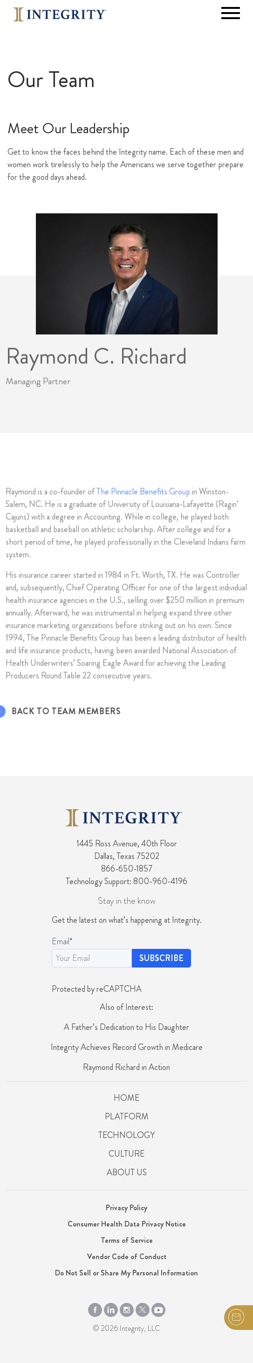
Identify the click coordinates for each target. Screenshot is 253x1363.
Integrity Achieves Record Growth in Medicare (127, 1047)
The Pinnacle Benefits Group (143, 503)
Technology (126, 1135)
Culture (126, 1154)
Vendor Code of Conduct (126, 1256)
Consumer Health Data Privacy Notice (127, 1224)
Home (126, 1098)
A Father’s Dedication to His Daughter (126, 1027)
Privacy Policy (126, 1207)
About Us (127, 1172)
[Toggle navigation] (230, 13)
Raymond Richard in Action (126, 1067)
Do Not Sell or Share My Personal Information (126, 1273)
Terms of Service (127, 1240)
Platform (127, 1117)
